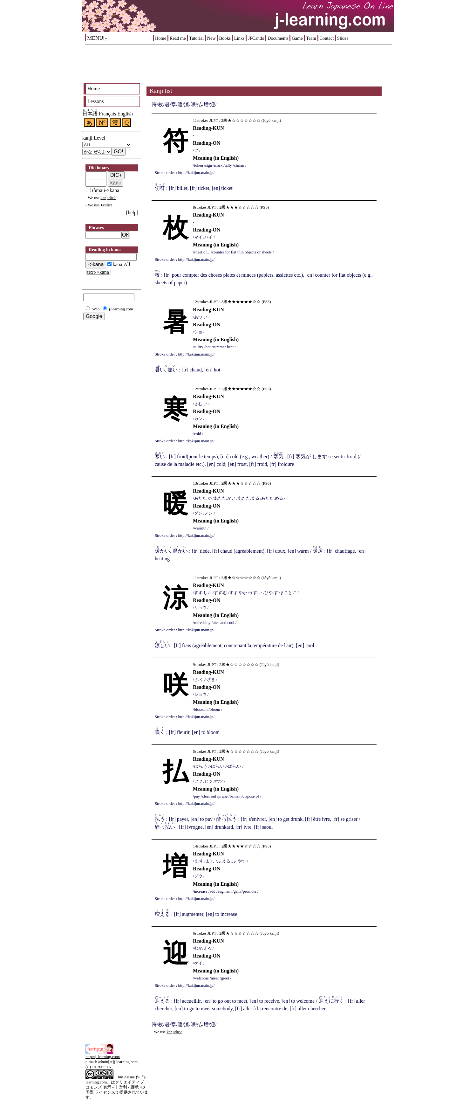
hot (207, 347)
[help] (132, 212)
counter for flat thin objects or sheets (242, 252)
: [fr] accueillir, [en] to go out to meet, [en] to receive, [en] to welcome (235, 1001)
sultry (198, 347)
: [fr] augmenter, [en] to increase (196, 914)
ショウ (200, 694)
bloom (215, 709)
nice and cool (223, 622)
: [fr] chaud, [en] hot (187, 369)
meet (215, 978)
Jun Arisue (126, 1077)
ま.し (210, 861)
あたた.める (272, 498)
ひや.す (271, 593)
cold (197, 434)
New (211, 38)
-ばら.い (234, 766)
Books (225, 38)
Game (297, 38)
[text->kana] (98, 272)
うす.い (255, 593)
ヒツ (208, 781)
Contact (327, 38)
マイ (198, 237)
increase (200, 891)
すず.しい (203, 593)
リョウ (200, 607)
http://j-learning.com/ (102, 1057)
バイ (208, 237)
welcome (201, 978)
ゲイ (198, 963)
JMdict (106, 205)
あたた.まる (248, 498)
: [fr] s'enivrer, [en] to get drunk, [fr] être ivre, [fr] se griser (286, 819)
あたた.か (203, 498)
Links (239, 38)
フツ (198, 781)
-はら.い (217, 766)
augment (225, 891)
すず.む (220, 593)
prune (223, 796)
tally (228, 165)
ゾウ (198, 876)
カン (198, 419)
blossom (201, 709)
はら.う (200, 766)
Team (311, 38)
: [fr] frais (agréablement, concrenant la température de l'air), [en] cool (234, 645)
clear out (209, 796)
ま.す (198, 861)
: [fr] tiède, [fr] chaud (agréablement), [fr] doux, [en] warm (232, 551)
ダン (198, 513)
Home (160, 38)
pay (197, 796)
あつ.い (200, 317)
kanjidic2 (108, 198)
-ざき (210, 679)
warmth (200, 528)
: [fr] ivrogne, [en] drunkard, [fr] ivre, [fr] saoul (214, 827)
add (212, 891)
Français (107, 113)
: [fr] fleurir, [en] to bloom (187, 732)
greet (225, 978)
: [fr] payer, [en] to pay (184, 819)
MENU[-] (98, 38)
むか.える (203, 948)
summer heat (223, 347)
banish (235, 796)
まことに (288, 593)
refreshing (202, 622)
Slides (342, 38)
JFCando (256, 38)
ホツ (219, 781)
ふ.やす (239, 861)
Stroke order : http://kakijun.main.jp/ (184, 172)
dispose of (250, 796)
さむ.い (200, 404)
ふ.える (223, 861)
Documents (278, 38)
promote (249, 891)
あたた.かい (224, 498)
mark (218, 165)
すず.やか (238, 593)
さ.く (198, 679)
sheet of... (202, 252)
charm (239, 165)
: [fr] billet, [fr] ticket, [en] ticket (194, 188)
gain (237, 891)
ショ (198, 332)
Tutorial (196, 38)
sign (208, 165)
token (198, 165)
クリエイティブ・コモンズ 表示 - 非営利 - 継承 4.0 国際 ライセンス (116, 1087)
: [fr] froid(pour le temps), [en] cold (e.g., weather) (212, 456)
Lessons (95, 101)
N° (102, 122)
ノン (208, 513)
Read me (178, 38)
